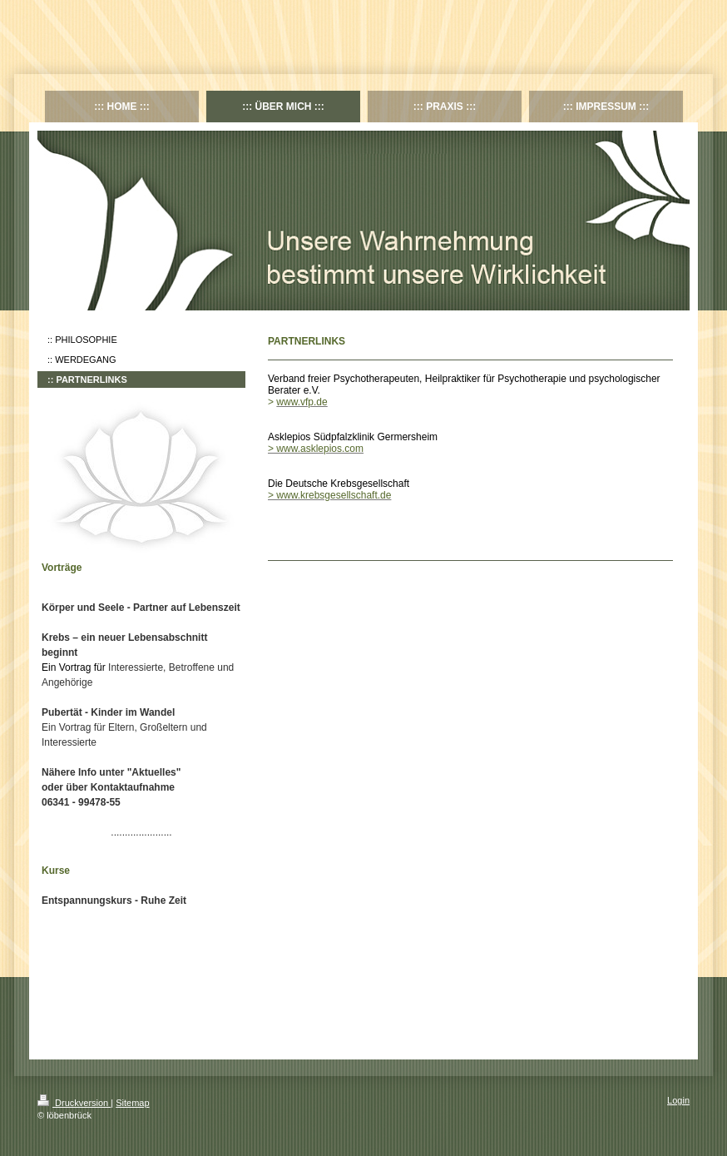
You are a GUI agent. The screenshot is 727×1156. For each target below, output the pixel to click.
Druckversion (74, 1103)
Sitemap (132, 1103)
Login (678, 1100)
